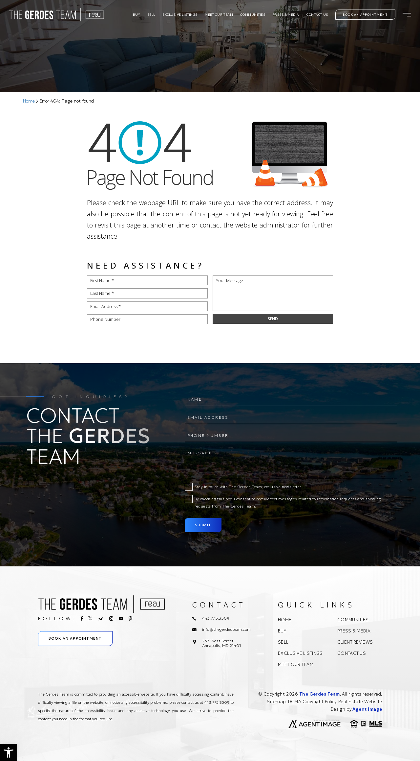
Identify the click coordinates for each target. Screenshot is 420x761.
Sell (151, 14)
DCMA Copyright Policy (312, 701)
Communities (252, 14)
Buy (136, 14)
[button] (8, 752)
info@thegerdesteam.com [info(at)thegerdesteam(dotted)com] (226, 629)
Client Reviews (355, 642)
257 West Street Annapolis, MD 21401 (221, 643)
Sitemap (276, 701)
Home (284, 620)
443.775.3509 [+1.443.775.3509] (215, 618)
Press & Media (286, 14)
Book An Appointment (365, 14)
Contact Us (317, 14)
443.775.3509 (216, 702)
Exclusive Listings (180, 14)
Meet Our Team (219, 14)
